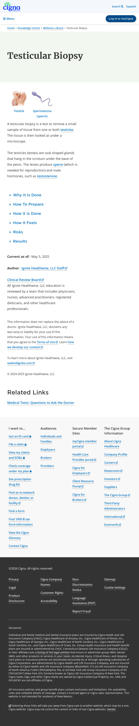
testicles (66, 129)
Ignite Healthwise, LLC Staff (44, 268)
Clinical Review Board (25, 280)
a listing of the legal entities (52, 652)
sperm (58, 164)
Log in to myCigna (121, 18)
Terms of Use (47, 342)
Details (111, 709)
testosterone (47, 176)
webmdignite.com (21, 363)
